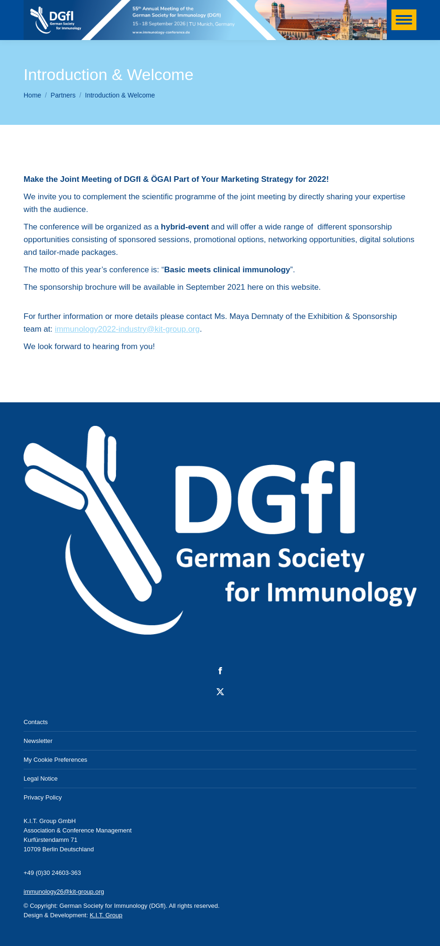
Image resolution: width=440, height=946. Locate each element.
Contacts (36, 722)
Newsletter (38, 740)
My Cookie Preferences (55, 759)
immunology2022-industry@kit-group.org (127, 329)
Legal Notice (41, 778)
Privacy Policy (43, 797)
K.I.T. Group (106, 915)
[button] (21, 925)
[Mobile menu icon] (403, 19)
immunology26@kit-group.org (64, 891)
